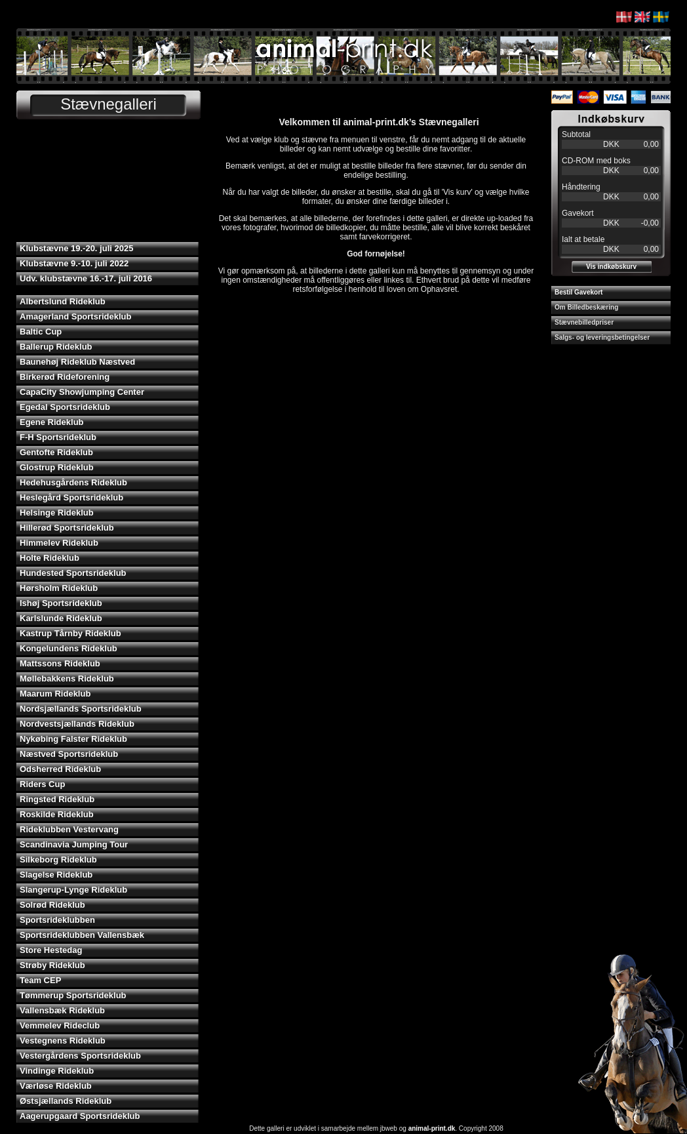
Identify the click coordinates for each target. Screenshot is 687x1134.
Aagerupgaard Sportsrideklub (80, 1116)
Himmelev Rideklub (59, 543)
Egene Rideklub (52, 422)
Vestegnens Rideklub (63, 1040)
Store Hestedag (51, 950)
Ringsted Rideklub (57, 799)
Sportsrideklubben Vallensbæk (82, 935)
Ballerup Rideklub (56, 347)
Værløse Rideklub (56, 1086)
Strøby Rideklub (52, 965)
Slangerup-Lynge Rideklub (73, 890)
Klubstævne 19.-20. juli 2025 (76, 248)
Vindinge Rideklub (57, 1071)
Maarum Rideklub (55, 694)
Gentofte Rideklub (56, 452)
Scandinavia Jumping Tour (74, 844)
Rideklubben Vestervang (69, 829)
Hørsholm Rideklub (59, 588)
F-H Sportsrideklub (58, 437)
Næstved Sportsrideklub (69, 754)
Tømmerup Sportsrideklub (73, 995)
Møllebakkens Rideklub (67, 678)
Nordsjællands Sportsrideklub (81, 709)
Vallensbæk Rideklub (62, 1010)
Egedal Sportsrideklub (65, 407)
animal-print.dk (432, 1128)
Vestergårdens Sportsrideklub (80, 1056)
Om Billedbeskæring (586, 307)
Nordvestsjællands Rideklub (77, 724)
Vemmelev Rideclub (60, 1025)
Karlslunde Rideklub (61, 618)
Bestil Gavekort (578, 292)
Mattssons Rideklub (60, 663)
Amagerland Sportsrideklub (75, 316)
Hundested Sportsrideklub (73, 573)
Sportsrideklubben (57, 920)
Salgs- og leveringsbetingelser (602, 337)
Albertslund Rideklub (63, 301)
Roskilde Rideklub (57, 814)
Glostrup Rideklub (57, 467)
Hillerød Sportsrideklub (67, 528)
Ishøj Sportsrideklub (61, 603)
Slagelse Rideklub (56, 875)
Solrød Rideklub (52, 905)
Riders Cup (42, 784)
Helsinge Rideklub (57, 512)
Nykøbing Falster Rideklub (73, 739)
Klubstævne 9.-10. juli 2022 (74, 263)
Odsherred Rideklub (60, 769)
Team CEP (40, 980)
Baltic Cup (41, 331)
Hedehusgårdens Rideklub (73, 482)
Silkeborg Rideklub (58, 859)
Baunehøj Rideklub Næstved (77, 362)
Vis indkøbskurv (611, 266)
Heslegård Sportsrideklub (71, 497)
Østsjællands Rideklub (65, 1101)
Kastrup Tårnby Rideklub (70, 633)
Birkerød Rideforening (64, 377)
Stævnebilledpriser (584, 322)
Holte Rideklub (49, 558)
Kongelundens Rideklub (68, 648)
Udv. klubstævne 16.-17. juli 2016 (86, 278)
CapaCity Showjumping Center (82, 392)
